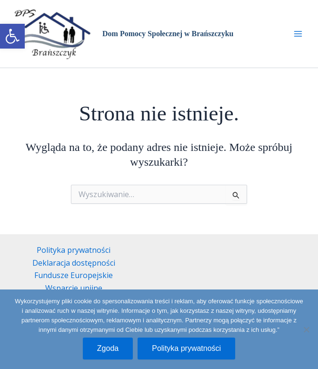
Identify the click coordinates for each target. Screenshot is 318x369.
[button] (12, 36)
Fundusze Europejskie (73, 275)
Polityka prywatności (73, 250)
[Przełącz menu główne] (298, 33)
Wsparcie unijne (73, 288)
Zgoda (108, 348)
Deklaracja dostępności (73, 263)
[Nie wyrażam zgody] (306, 329)
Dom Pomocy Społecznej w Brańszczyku (168, 34)
